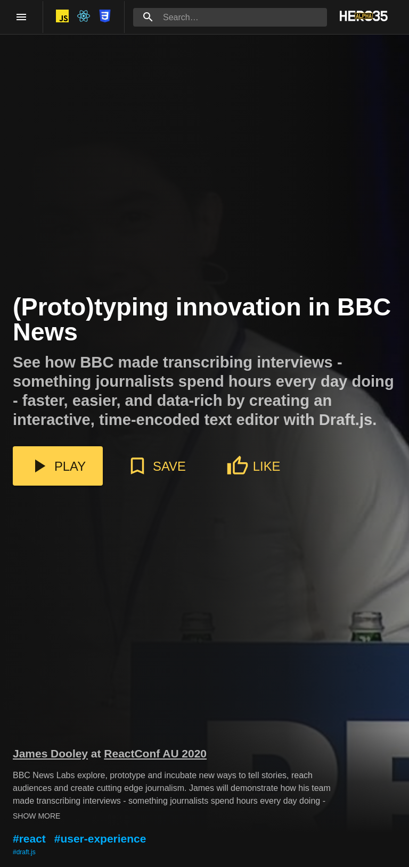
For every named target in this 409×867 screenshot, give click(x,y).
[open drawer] (21, 17)
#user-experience (100, 838)
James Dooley (50, 753)
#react (29, 838)
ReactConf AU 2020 (155, 753)
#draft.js (24, 852)
